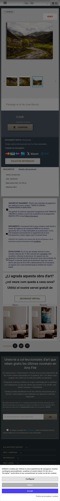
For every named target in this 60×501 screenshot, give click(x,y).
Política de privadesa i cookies (47, 496)
